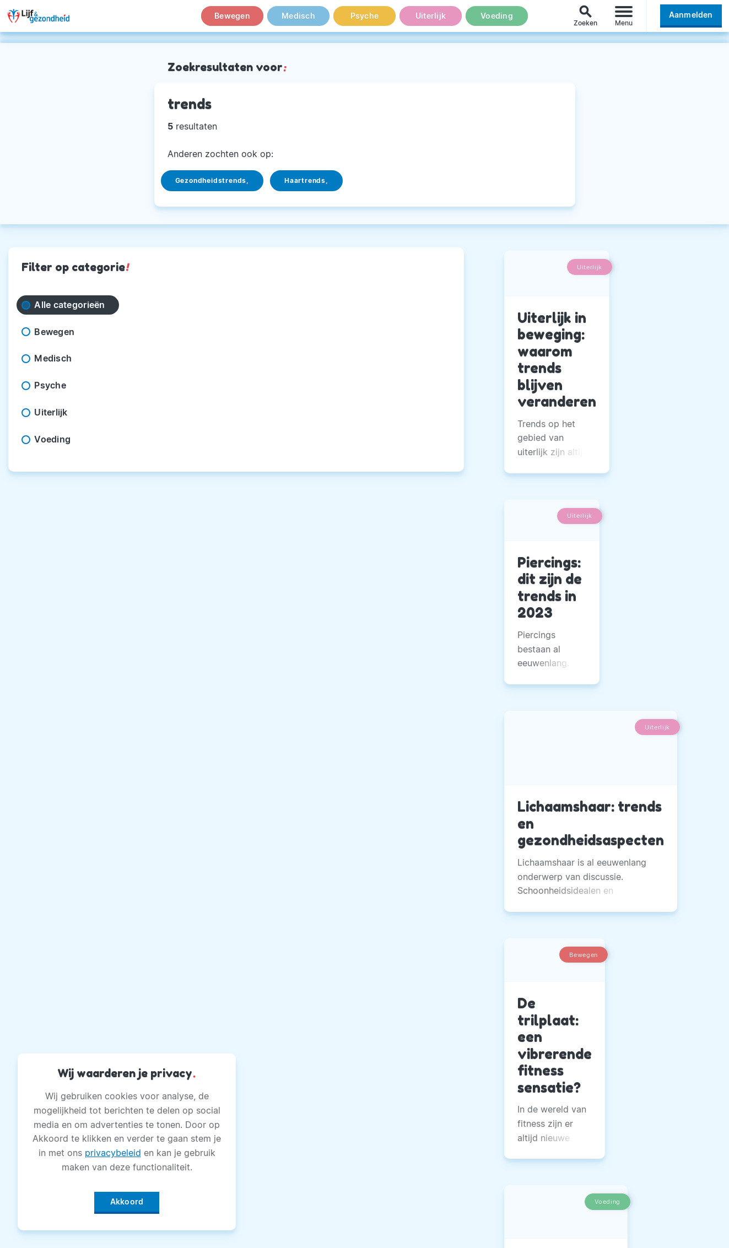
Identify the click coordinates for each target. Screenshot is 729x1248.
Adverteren (287, 1104)
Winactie (282, 1186)
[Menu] (624, 21)
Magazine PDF (294, 1159)
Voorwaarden (292, 1213)
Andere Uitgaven (300, 1076)
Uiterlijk (430, 21)
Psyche (365, 21)
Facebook (531, 1049)
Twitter (525, 1104)
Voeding (497, 21)
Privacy (279, 1131)
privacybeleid (113, 1148)
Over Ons (283, 1049)
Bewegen (232, 21)
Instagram (532, 1076)
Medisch (298, 21)
